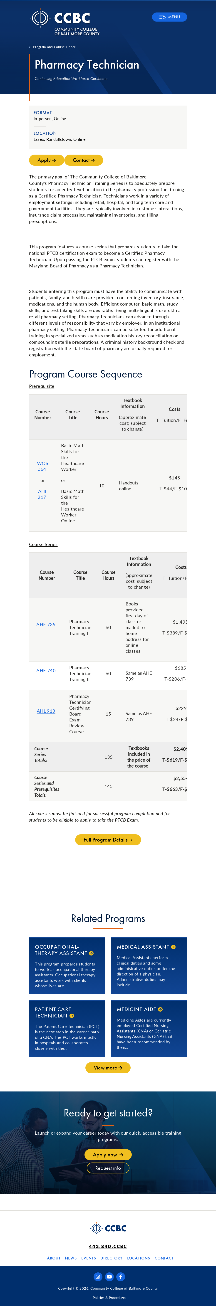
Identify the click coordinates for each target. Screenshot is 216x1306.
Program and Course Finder (54, 46)
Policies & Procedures (109, 1297)
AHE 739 (46, 624)
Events (88, 1258)
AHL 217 (42, 494)
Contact (164, 1258)
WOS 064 (42, 466)
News (71, 1258)
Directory (111, 1258)
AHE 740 (46, 670)
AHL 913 (46, 711)
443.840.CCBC (108, 1246)
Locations (138, 1258)
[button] (169, 17)
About (54, 1258)
